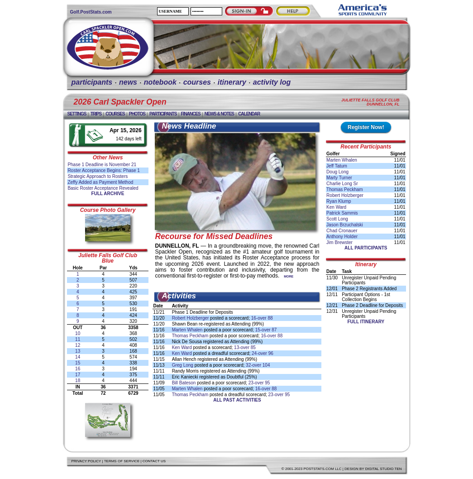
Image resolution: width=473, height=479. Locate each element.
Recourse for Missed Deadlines (213, 236)
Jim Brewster (339, 242)
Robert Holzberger (190, 318)
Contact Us (154, 461)
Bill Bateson (184, 382)
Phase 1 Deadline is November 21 (101, 164)
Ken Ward (182, 347)
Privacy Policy (86, 461)
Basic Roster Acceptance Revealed (102, 188)
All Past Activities (237, 400)
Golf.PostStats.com (91, 12)
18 (77, 380)
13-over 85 (245, 347)
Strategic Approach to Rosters (97, 176)
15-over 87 (266, 329)
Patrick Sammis (342, 213)
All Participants (365, 247)
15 (77, 362)
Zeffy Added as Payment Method (100, 182)
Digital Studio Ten (383, 469)
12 (77, 345)
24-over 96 (262, 353)
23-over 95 (259, 382)
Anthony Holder (342, 236)
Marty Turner (339, 177)
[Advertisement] (279, 422)
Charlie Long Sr (342, 183)
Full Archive (107, 193)
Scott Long (337, 218)
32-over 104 (258, 365)
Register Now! (366, 127)
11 (77, 339)
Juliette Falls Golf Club (107, 255)
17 (77, 374)
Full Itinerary (365, 321)
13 (77, 351)
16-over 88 (262, 318)
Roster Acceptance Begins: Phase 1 (103, 170)
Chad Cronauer (341, 230)
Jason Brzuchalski (344, 224)
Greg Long (182, 365)
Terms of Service (122, 461)
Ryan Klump (338, 201)
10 (77, 333)
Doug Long (337, 171)
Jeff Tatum (336, 165)
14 (77, 356)
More (288, 276)
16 (77, 368)
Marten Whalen (187, 329)
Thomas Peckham (190, 335)
